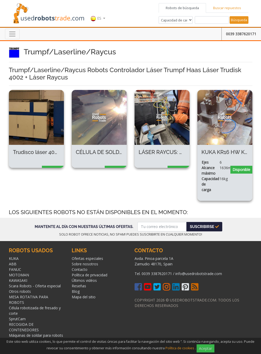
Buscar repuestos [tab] (227, 7)
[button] (98, 13)
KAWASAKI (18, 280)
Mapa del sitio (84, 296)
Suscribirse (204, 226)
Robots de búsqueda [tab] (182, 7)
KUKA (14, 258)
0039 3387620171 (241, 33)
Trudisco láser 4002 (37, 152)
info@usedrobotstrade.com (198, 273)
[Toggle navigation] (12, 34)
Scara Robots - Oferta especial (35, 285)
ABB (12, 263)
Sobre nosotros (85, 263)
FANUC (15, 269)
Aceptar (205, 348)
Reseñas (79, 285)
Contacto (79, 269)
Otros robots (20, 291)
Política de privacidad (89, 274)
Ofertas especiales (87, 258)
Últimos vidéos (84, 280)
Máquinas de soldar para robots (36, 335)
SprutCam (17, 318)
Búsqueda (239, 20)
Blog (76, 291)
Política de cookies (179, 348)
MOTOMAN (19, 274)
